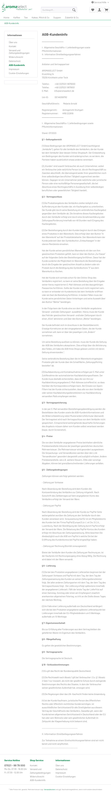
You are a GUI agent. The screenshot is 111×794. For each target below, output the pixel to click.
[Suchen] (74, 10)
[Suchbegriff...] (59, 10)
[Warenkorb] (106, 10)
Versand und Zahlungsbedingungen (19, 51)
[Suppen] (57, 17)
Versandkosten (49, 789)
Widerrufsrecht (16, 57)
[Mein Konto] (99, 10)
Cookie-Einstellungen (19, 73)
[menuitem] (59, 11)
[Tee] (26, 17)
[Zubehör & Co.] (72, 17)
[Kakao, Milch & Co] (40, 17)
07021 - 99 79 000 (14, 765)
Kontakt (12, 46)
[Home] (6, 17)
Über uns (13, 42)
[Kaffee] (16, 17)
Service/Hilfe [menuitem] (99, 2)
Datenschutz (15, 61)
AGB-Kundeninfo (17, 65)
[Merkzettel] (92, 10)
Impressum (14, 69)
